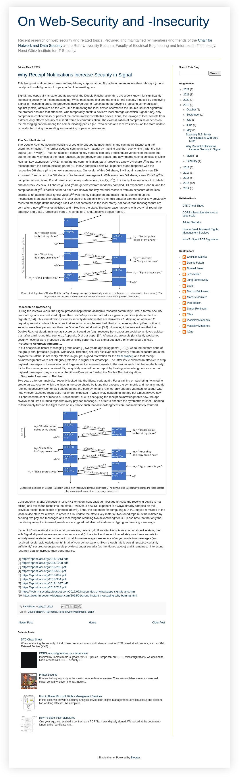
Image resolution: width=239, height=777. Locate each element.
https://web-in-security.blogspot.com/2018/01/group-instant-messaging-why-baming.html (80, 595)
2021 (186, 94)
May (189, 130)
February (192, 161)
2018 (186, 167)
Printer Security (48, 674)
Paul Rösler (194, 302)
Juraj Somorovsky (197, 279)
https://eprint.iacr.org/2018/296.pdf (44, 567)
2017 (186, 172)
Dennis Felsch (195, 262)
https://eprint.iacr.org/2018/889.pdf (44, 575)
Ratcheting (51, 611)
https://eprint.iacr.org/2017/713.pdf (44, 587)
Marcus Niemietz (197, 297)
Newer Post (26, 622)
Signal (91, 611)
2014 (186, 188)
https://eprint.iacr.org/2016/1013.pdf (44, 558)
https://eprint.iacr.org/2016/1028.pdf (44, 562)
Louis (190, 285)
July (189, 119)
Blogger (135, 757)
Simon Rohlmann (197, 308)
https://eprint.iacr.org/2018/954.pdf (44, 579)
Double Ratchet (36, 611)
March (191, 155)
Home (92, 622)
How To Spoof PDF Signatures (57, 717)
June (190, 125)
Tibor (190, 314)
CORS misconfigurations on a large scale (63, 653)
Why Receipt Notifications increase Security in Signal (203, 148)
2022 (186, 89)
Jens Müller (193, 274)
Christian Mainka (197, 256)
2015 (186, 182)
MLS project (124, 356)
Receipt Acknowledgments (72, 611)
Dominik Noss (195, 268)
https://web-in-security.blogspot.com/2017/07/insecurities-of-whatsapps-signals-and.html (78, 591)
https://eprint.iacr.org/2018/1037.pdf (44, 583)
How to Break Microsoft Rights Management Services (70, 696)
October (192, 109)
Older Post (158, 622)
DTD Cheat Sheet (31, 639)
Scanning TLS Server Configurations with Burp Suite (202, 137)
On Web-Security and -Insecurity (113, 21)
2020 (186, 99)
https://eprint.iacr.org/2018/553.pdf (44, 571)
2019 (186, 104)
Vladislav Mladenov (198, 320)
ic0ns (190, 331)
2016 (186, 177)
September (193, 114)
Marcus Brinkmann (198, 291)
